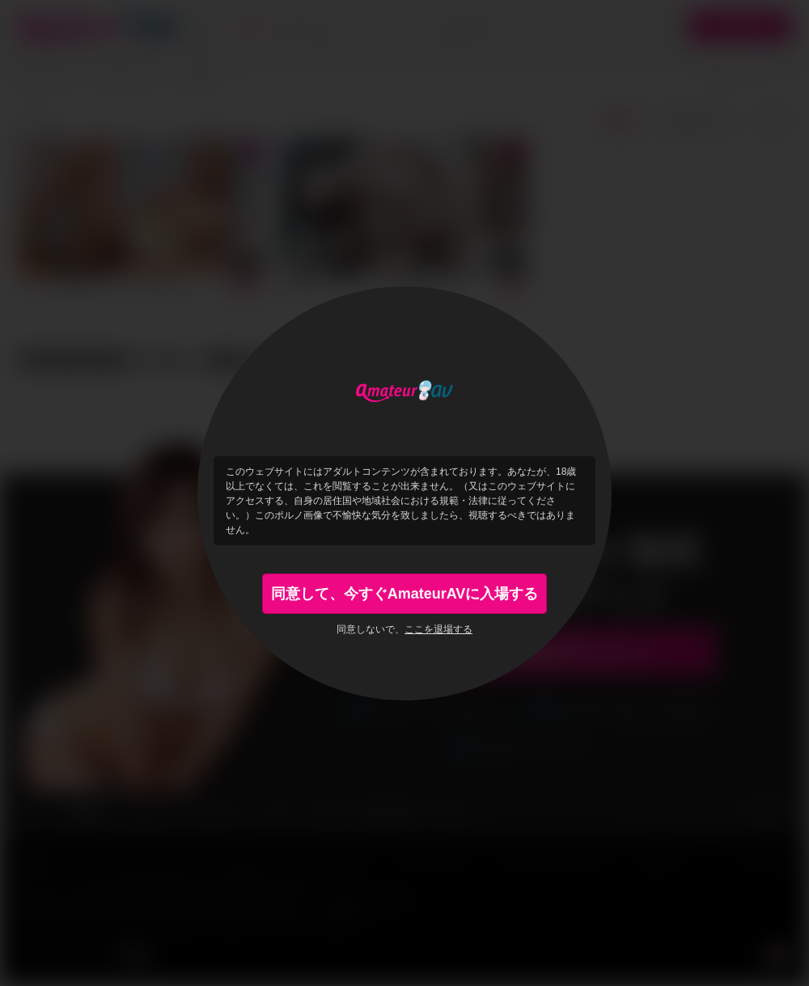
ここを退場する (438, 629)
